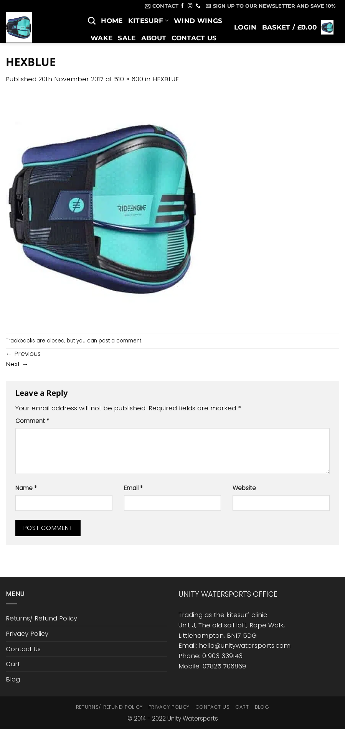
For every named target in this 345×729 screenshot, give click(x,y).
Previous (23, 353)
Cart (13, 663)
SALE (126, 38)
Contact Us (194, 38)
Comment (32, 421)
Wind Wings (198, 21)
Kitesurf (148, 21)
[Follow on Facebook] (182, 6)
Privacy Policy (27, 633)
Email (133, 488)
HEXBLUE (165, 79)
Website (244, 488)
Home (111, 21)
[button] (270, 6)
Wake (101, 38)
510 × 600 (128, 79)
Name (26, 488)
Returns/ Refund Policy (41, 618)
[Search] (92, 20)
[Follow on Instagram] (190, 6)
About (154, 38)
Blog (100, 55)
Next (17, 364)
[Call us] (198, 6)
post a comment (120, 340)
